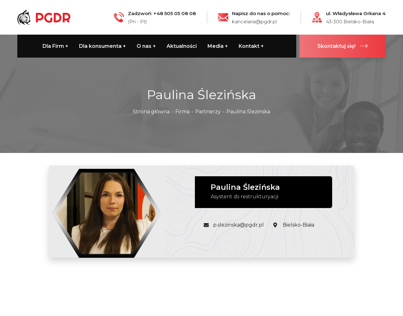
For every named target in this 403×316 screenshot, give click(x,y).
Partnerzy (208, 112)
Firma (182, 112)
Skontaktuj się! (342, 46)
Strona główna (151, 112)
